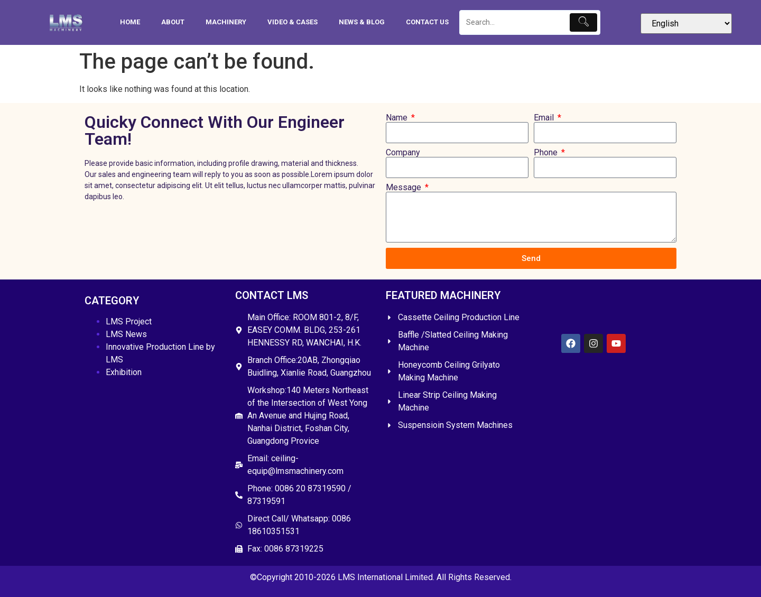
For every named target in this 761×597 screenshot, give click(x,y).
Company (403, 152)
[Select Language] (686, 23)
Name (398, 118)
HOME (130, 22)
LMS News (126, 334)
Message (404, 187)
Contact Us (427, 22)
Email (545, 118)
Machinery (226, 22)
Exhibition (124, 372)
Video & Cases (292, 22)
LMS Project (129, 321)
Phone (547, 152)
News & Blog (362, 22)
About (172, 22)
